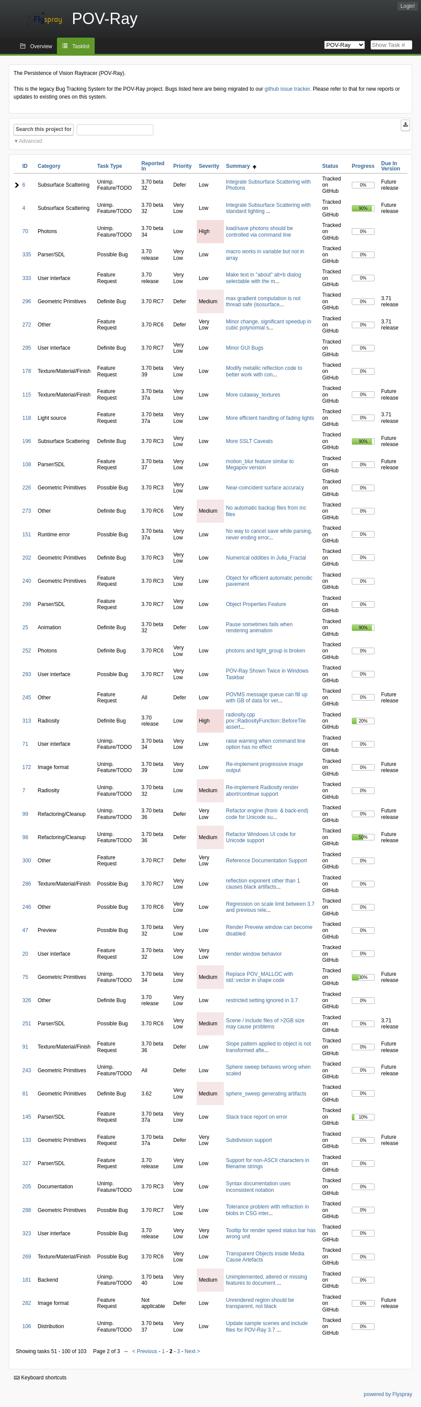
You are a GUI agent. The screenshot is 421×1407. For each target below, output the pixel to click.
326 (26, 1000)
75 (25, 977)
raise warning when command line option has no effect (265, 744)
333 (26, 278)
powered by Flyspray (388, 1394)
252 (26, 651)
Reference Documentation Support (266, 861)
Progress (363, 166)
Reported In (153, 166)
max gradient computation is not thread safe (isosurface (263, 301)
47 (25, 930)
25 (25, 627)
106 (26, 1326)
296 (26, 301)
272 (26, 325)
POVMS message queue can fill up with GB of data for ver (267, 697)
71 (25, 744)
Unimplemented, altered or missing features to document (266, 1280)
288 (26, 1210)
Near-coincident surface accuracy (265, 488)
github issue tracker (287, 89)
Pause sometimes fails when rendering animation (259, 627)
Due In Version (390, 166)
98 (25, 837)
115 (26, 395)
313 (26, 721)
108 (26, 464)
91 (25, 1047)
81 (25, 1094)
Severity (209, 166)
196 (26, 441)
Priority (182, 166)
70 (25, 231)
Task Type (109, 166)
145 (26, 1117)
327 (26, 1163)
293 (26, 674)
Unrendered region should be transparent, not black (260, 1303)
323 (26, 1233)
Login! (407, 6)
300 (26, 861)
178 (26, 371)
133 (26, 1140)
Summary (241, 166)
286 (26, 884)
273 (26, 511)
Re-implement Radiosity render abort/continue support (262, 790)
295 (26, 348)
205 (26, 1187)
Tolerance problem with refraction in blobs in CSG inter (267, 1210)
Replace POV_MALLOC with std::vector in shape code (259, 977)
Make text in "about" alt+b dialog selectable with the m (263, 278)
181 (26, 1280)
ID (25, 166)
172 (26, 767)
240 (26, 581)
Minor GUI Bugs (244, 348)
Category (49, 166)
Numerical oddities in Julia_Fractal (266, 558)
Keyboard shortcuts (40, 1378)
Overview (41, 46)
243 (26, 1070)
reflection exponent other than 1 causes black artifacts (263, 884)
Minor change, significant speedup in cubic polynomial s (268, 325)
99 (25, 814)
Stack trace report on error (256, 1117)
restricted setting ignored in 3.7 (262, 1000)
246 (26, 907)
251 (26, 1024)
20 (25, 954)
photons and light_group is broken (265, 651)
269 (26, 1257)
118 (26, 418)
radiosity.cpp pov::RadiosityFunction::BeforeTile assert (266, 721)
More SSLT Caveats (249, 441)
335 (26, 255)
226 (26, 488)
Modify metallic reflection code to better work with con (264, 371)
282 (26, 1303)
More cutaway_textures (253, 395)
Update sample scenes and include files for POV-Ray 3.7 (267, 1326)
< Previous (144, 1351)
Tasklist (80, 46)
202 (26, 558)
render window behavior (254, 954)
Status (330, 166)
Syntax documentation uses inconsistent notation (258, 1186)
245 (26, 698)
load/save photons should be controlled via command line (259, 231)
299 (26, 604)
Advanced (30, 141)
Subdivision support (249, 1140)
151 (26, 535)
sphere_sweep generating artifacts (266, 1094)
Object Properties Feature (256, 604)
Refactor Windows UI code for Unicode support (261, 837)
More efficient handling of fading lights (270, 418)
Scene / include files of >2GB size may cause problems (265, 1023)
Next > (192, 1351)
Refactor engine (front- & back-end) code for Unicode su (267, 814)
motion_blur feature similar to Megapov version (260, 464)
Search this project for (43, 129)
